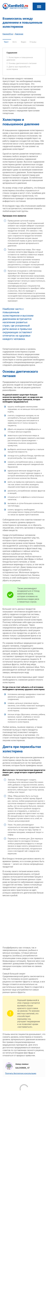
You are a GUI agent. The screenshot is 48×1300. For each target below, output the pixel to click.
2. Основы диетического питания (21, 63)
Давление (19, 34)
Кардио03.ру (8, 34)
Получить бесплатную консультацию (20, 1073)
